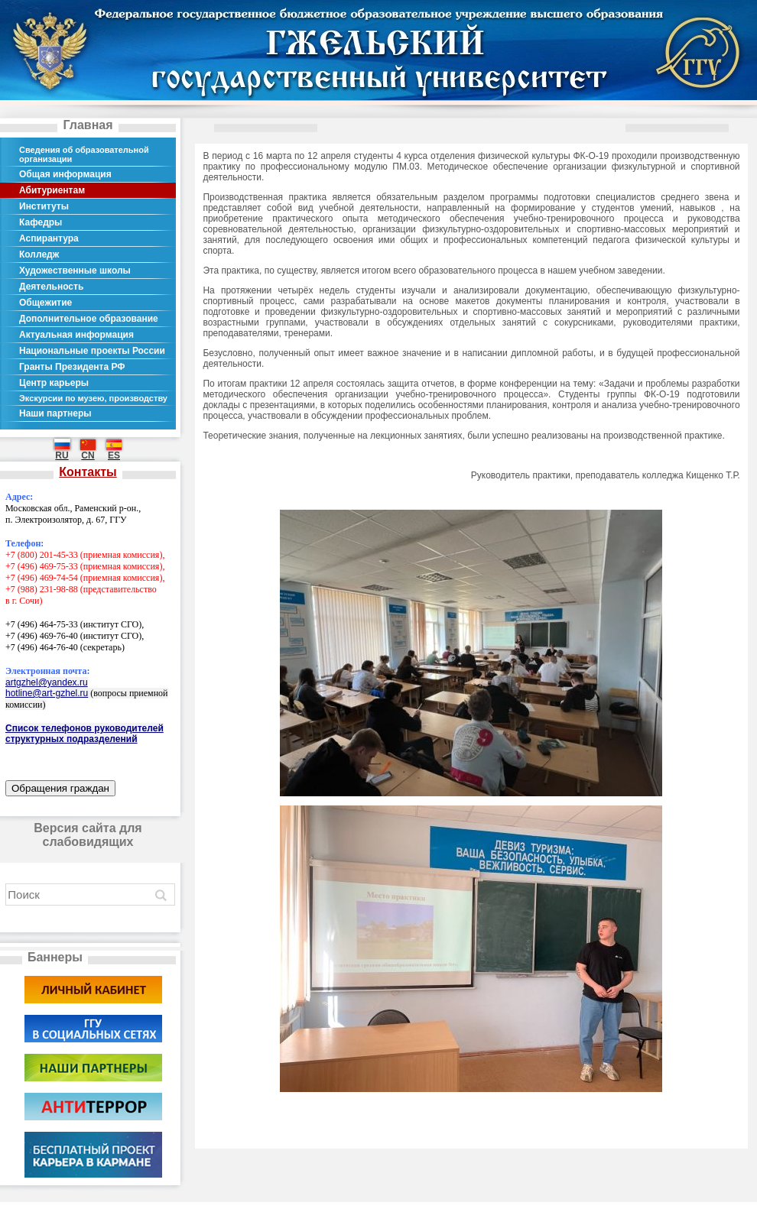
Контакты (87, 471)
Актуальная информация (76, 334)
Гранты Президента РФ (72, 366)
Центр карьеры (54, 383)
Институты (44, 206)
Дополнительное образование (88, 318)
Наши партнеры (55, 413)
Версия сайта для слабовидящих (87, 835)
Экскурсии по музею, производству (93, 398)
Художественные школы (75, 270)
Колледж (39, 254)
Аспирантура (49, 238)
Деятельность (51, 286)
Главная (87, 124)
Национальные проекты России (92, 350)
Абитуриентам (52, 190)
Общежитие (45, 302)
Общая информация (65, 174)
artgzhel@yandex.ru (46, 682)
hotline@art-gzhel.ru (46, 693)
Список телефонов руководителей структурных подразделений (84, 733)
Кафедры (40, 222)
